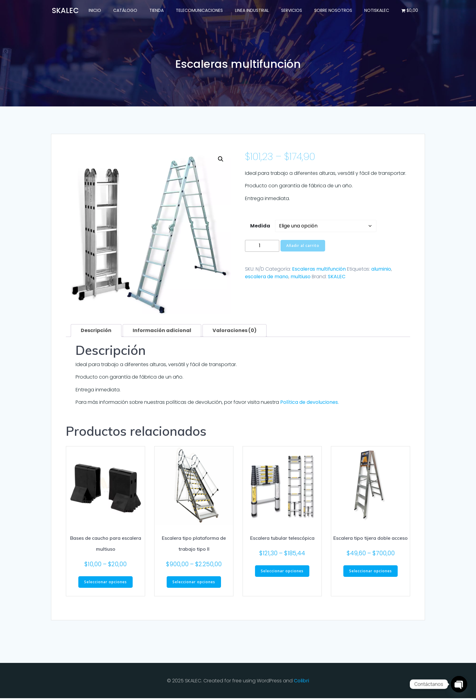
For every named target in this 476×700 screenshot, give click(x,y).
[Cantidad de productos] (262, 247)
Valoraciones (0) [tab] (234, 331)
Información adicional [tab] (162, 331)
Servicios (292, 11)
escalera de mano (266, 278)
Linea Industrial (253, 11)
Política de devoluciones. (309, 403)
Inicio (96, 11)
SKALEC (336, 278)
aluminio (381, 270)
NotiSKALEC (377, 11)
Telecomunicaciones (200, 11)
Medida (260, 227)
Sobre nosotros (334, 11)
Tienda (158, 11)
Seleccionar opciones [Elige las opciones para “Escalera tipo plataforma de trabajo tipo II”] (193, 583)
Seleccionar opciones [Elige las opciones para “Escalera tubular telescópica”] (282, 572)
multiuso (301, 278)
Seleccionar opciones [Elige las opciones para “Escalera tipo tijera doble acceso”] (370, 572)
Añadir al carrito (302, 247)
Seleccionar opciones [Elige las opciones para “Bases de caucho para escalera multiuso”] (105, 583)
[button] (220, 160)
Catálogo (126, 11)
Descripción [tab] (96, 331)
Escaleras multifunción (319, 270)
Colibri (301, 682)
